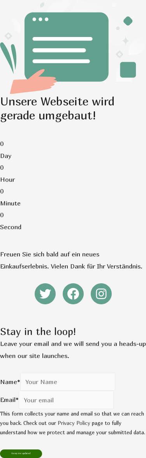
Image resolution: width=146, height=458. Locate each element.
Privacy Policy (74, 423)
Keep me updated (21, 453)
